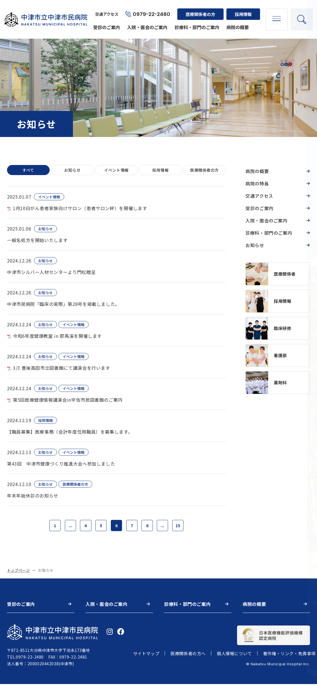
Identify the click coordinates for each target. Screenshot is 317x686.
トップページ (18, 572)
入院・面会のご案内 (146, 23)
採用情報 (241, 10)
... (66, 527)
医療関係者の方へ (188, 656)
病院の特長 (257, 183)
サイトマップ (146, 656)
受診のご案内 (105, 23)
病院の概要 (236, 23)
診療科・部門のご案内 (195, 23)
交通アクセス (105, 10)
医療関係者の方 (199, 10)
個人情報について (234, 656)
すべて (28, 170)
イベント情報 (116, 170)
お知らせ (72, 170)
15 (183, 527)
